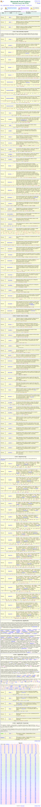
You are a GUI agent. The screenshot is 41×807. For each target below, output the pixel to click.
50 (35, 748)
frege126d (10, 587)
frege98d (10, 516)
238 (6, 770)
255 (11, 772)
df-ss (26, 685)
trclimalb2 (10, 350)
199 (11, 765)
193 (20, 764)
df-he (10, 737)
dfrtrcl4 (10, 418)
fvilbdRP (10, 130)
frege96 (36, 488)
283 (30, 775)
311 (11, 779)
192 (15, 764)
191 (11, 764)
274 (25, 774)
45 (16, 748)
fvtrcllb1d (10, 330)
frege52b (24, 630)
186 (25, 763)
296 (15, 777)
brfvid (10, 112)
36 (20, 747)
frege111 (18, 564)
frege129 (23, 598)
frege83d (10, 479)
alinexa (11, 686)
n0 (12, 682)
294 (6, 777)
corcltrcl (9, 423)
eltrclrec (9, 59)
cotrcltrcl (10, 345)
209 (20, 766)
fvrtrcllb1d (10, 412)
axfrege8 (35, 633)
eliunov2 (9, 52)
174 (6, 762)
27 (24, 746)
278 (6, 775)
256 (15, 772)
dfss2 (20, 685)
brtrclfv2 (9, 355)
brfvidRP (10, 119)
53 (8, 749)
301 (1, 778)
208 (15, 766)
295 (11, 777)
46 (20, 748)
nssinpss (16, 687)
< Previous (36, 740)
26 (20, 746)
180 (35, 762)
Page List (30, 5)
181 (1, 763)
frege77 (18, 465)
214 (6, 767)
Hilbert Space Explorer (23, 7)
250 (25, 771)
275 (30, 774)
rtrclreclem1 (36, 197)
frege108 (18, 541)
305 (20, 778)
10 (35, 744)
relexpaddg (32, 304)
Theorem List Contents (18, 5)
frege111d (10, 562)
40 (35, 747)
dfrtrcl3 (9, 389)
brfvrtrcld (9, 396)
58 (28, 749)
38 (28, 747)
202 (25, 765)
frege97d (10, 509)
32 (4, 747)
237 (1, 770)
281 (20, 775)
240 (15, 770)
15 (16, 745)
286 (6, 776)
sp (20, 675)
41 (0, 748)
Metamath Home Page (6, 5)
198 (6, 765)
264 (15, 773)
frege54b (18, 631)
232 (15, 769)
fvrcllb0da (10, 154)
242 (25, 770)
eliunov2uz (10, 190)
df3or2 (10, 703)
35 (16, 747)
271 (11, 774)
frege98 (36, 517)
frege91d (10, 503)
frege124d (10, 578)
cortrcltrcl (10, 428)
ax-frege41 (7, 630)
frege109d (10, 548)
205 (1, 766)
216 (15, 767)
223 (11, 768)
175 (11, 762)
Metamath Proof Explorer (11, 7)
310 (6, 779)
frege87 (23, 497)
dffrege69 (16, 637)
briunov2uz (10, 182)
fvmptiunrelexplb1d (9, 105)
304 (15, 778)
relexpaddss (10, 303)
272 (15, 774)
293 (1, 777)
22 (4, 746)
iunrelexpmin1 (9, 242)
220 (35, 767)
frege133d (10, 613)
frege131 (18, 607)
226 (25, 768)
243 (30, 770)
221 (1, 768)
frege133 (18, 615)
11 (0, 745)
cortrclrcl (10, 442)
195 (30, 764)
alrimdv (33, 676)
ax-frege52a (18, 630)
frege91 (18, 504)
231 (11, 769)
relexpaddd (31, 303)
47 (24, 748)
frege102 (25, 526)
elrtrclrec (9, 67)
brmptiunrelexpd (10, 81)
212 (35, 766)
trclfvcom (10, 335)
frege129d (10, 596)
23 (8, 746)
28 (28, 746)
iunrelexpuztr (9, 310)
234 (25, 769)
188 (35, 763)
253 (1, 772)
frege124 (30, 579)
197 (1, 765)
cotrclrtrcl (10, 447)
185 (20, 763)
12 (4, 745)
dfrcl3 (10, 22)
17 (24, 745)
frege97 (36, 510)
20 (35, 745)
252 (35, 771)
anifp (35, 675)
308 (35, 778)
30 (35, 746)
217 (20, 767)
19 (31, 745)
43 (8, 748)
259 (30, 772)
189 (1, 764)
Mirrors (1, 5)
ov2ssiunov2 (10, 197)
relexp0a (10, 290)
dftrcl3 (10, 318)
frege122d (10, 571)
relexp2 (10, 39)
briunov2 (9, 74)
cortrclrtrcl (10, 452)
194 (25, 764)
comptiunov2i (9, 229)
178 (25, 762)
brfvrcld (10, 136)
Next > (39, 740)
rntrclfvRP (10, 378)
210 (25, 766)
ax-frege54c (25, 631)
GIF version (38, 3)
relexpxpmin (10, 295)
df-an (27, 659)
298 (25, 777)
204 (35, 765)
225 (20, 768)
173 (1, 762)
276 (35, 774)
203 (30, 765)
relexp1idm (10, 280)
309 (1, 779)
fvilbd (10, 125)
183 (11, 763)
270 (6, 774)
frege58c (18, 632)
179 (30, 762)
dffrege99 (13, 641)
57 (24, 749)
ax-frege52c (31, 630)
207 (11, 766)
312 (15, 779)
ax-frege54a (12, 631)
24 (12, 746)
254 (6, 772)
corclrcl (10, 237)
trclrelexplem (9, 260)
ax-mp (12, 658)
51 (0, 749)
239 (11, 770)
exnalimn (11, 688)
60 (35, 749)
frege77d (10, 463)
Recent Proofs (23, 5)
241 (20, 770)
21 (0, 746)
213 (1, 767)
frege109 (23, 549)
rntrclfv (10, 384)
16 (20, 745)
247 (11, 771)
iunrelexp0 (10, 208)
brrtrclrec (9, 173)
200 (15, 765)
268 (35, 773)
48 (28, 748)
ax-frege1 (18, 629)
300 (35, 777)
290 (25, 776)
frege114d (10, 555)
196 (35, 764)
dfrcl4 (10, 27)
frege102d (10, 525)
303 (11, 778)
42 (4, 748)
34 (12, 747)
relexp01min (10, 274)
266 (25, 773)
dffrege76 (22, 639)
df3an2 (10, 708)
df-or (23, 659)
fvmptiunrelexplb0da (10, 98)
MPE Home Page (12, 5)
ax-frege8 (29, 629)
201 (20, 765)
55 (16, 749)
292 (35, 776)
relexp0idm (10, 285)
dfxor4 (30, 659)
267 (30, 773)
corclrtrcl (10, 433)
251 (30, 771)
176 (15, 762)
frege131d (10, 605)
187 (30, 763)
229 (1, 769)
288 (15, 776)
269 (1, 774)
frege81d (10, 471)
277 (1, 775)
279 (11, 775)
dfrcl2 (10, 17)
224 (15, 768)
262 (6, 773)
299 (30, 777)
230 (6, 769)
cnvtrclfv (10, 340)
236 (35, 769)
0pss (7, 682)
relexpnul (10, 45)
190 (6, 764)
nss (23, 687)
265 (20, 773)
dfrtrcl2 (35, 389)
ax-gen (23, 676)
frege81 (18, 472)
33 (8, 747)
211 (30, 766)
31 (0, 747)
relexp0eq (10, 203)
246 (6, 771)
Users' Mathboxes (35, 7)
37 (24, 747)
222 (6, 768)
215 (11, 767)
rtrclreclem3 (33, 310)
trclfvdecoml (10, 366)
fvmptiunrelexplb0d (9, 90)
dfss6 (12, 685)
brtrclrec (9, 165)
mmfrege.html (34, 626)
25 (16, 746)
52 (4, 749)
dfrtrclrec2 (27, 53)
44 (12, 748)
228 (35, 768)
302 (6, 778)
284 (35, 775)
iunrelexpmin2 (9, 267)
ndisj (29, 688)
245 (1, 771)
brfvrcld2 (10, 142)
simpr (30, 675)
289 (20, 776)
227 (30, 768)
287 (11, 776)
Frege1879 (3, 459)
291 (30, 776)
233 (20, 769)
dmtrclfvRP (10, 372)
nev (9, 714)
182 (6, 763)
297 (20, 777)
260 (35, 772)
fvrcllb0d (10, 149)
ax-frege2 (23, 629)
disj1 (20, 686)
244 (35, 770)
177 (20, 762)
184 (15, 763)
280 (15, 775)
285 (1, 776)
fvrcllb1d (10, 159)
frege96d (10, 488)
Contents (7, 744)
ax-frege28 (35, 629)
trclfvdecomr (10, 360)
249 (20, 771)
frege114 (18, 556)
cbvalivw (18, 676)
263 (11, 773)
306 (25, 778)
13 (8, 745)
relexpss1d (10, 223)
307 (30, 778)
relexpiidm (10, 218)
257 (20, 772)
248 (15, 771)
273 (20, 774)
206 (6, 766)
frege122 (23, 572)
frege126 (18, 589)
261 (1, 773)
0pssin (20, 688)
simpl (25, 675)
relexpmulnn (10, 248)
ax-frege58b (11, 632)
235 (30, 769)
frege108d (10, 539)
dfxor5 (35, 659)
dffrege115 (32, 643)
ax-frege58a (4, 632)
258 (25, 772)
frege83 (18, 481)
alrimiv (27, 676)
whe (10, 733)
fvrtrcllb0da (10, 407)
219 (30, 767)
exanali (7, 687)
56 (20, 749)
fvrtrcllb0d (10, 402)
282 (25, 775)
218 (25, 767)
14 (12, 745)
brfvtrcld (9, 324)
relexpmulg (10, 254)
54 (12, 749)
